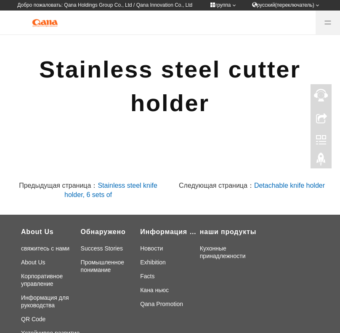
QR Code (33, 319)
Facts (147, 276)
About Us (33, 262)
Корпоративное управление (42, 280)
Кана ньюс (154, 290)
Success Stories (102, 248)
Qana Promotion (161, 304)
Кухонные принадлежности (223, 252)
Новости (151, 248)
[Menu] (328, 23)
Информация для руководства (45, 301)
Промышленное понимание (103, 266)
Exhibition (153, 262)
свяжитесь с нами (45, 248)
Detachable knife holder (289, 185)
